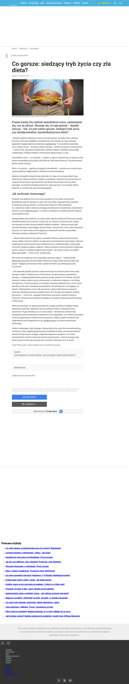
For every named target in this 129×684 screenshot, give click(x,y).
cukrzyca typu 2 (31, 211)
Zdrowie (85, 3)
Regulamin (9, 666)
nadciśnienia (50, 144)
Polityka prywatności (13, 668)
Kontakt (8, 662)
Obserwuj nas (44, 405)
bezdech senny (49, 321)
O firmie (8, 660)
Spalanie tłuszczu (19, 368)
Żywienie (23, 3)
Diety (42, 3)
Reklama (9, 664)
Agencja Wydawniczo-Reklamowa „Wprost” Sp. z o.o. (70, 679)
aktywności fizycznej (20, 261)
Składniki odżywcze (54, 3)
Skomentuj (68, 398)
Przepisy (76, 3)
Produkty (68, 3)
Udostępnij (31, 398)
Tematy (8, 656)
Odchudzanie (34, 3)
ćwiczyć (48, 188)
